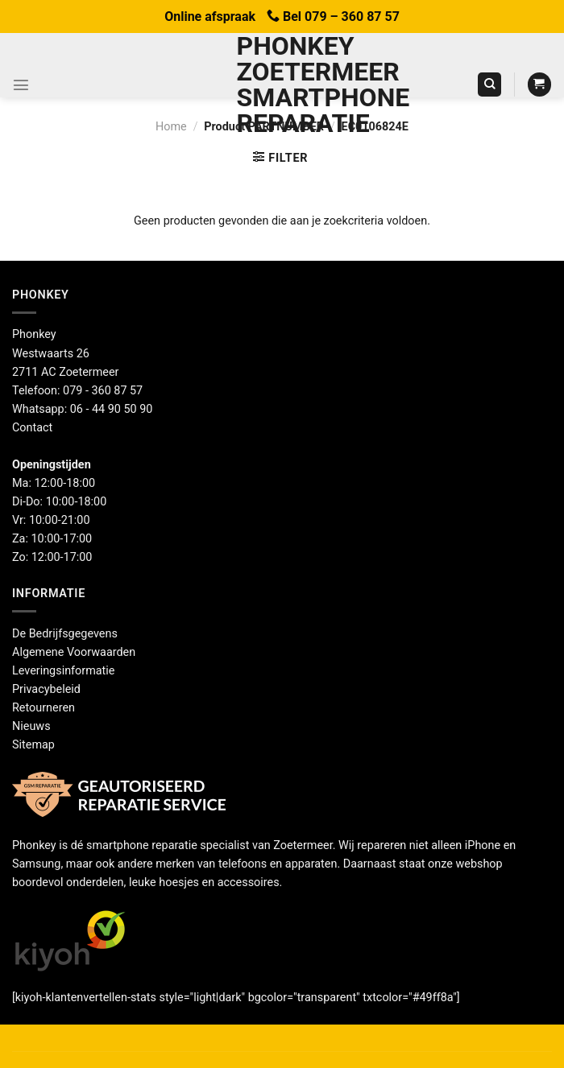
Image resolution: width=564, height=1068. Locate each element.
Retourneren (43, 708)
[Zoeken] (489, 84)
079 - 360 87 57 (103, 391)
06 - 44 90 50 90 (111, 409)
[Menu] (21, 84)
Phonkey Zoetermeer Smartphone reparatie (282, 84)
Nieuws (31, 726)
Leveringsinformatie (63, 671)
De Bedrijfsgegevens (65, 634)
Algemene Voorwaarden (73, 652)
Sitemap (33, 745)
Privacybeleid (46, 689)
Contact (32, 428)
